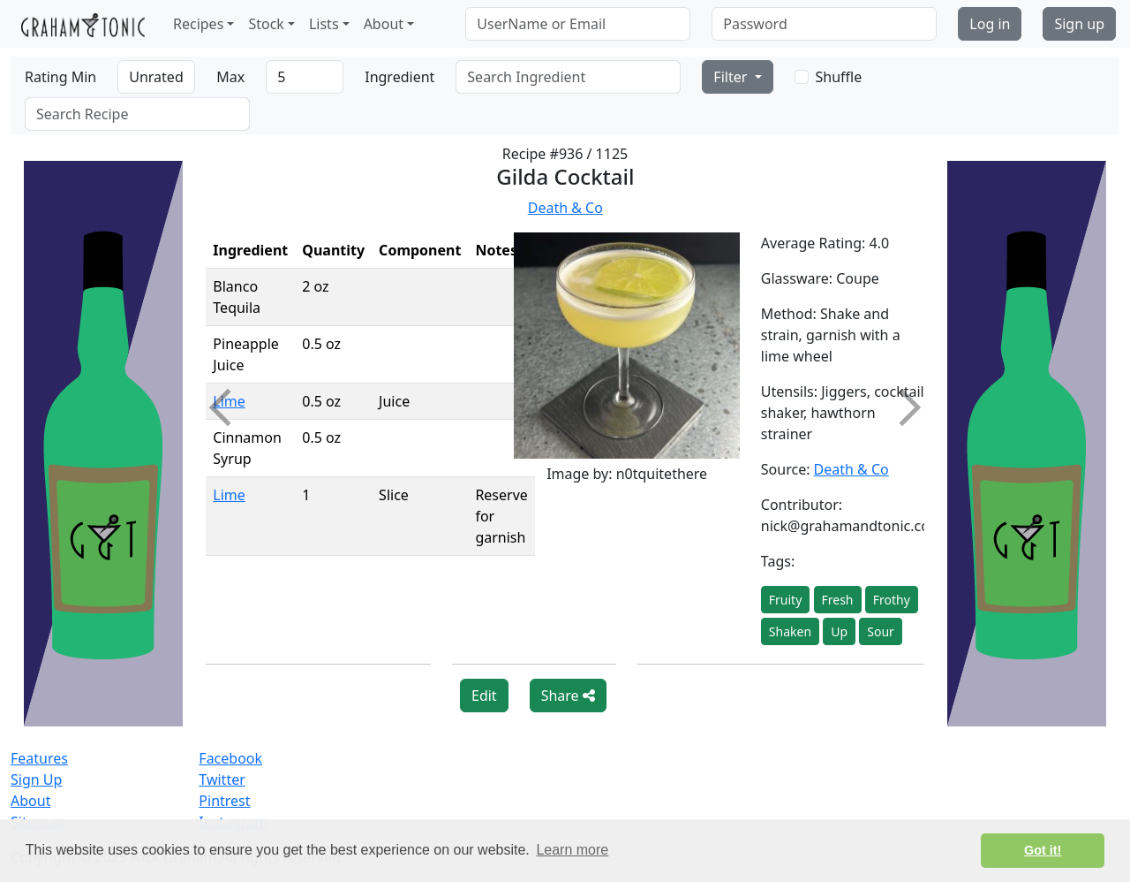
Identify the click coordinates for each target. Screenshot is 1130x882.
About (30, 800)
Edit (484, 695)
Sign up (1079, 24)
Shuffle (839, 77)
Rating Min (60, 77)
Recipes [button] (198, 24)
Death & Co (565, 207)
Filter (731, 77)
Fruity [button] (785, 599)
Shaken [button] (790, 631)
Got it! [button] (1042, 850)
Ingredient (399, 77)
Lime (229, 495)
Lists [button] (324, 24)
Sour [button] (880, 631)
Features (39, 758)
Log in (989, 24)
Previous (227, 407)
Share (568, 695)
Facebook (230, 758)
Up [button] (839, 631)
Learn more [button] (572, 849)
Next (901, 407)
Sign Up (36, 779)
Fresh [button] (838, 599)
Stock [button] (265, 24)
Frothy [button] (891, 599)
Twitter (222, 779)
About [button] (383, 24)
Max (230, 77)
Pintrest (224, 800)
